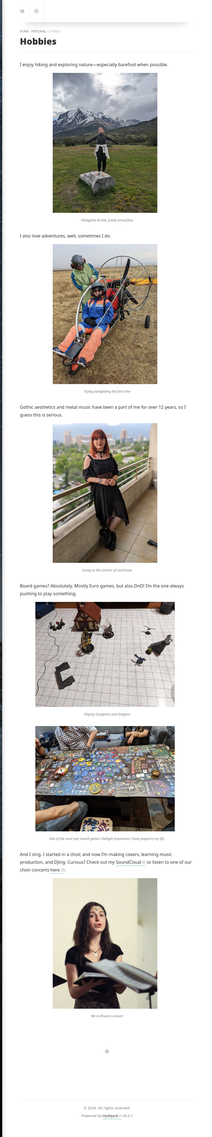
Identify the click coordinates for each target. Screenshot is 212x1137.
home (24, 31)
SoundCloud (128, 862)
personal (38, 31)
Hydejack (110, 1115)
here (55, 870)
